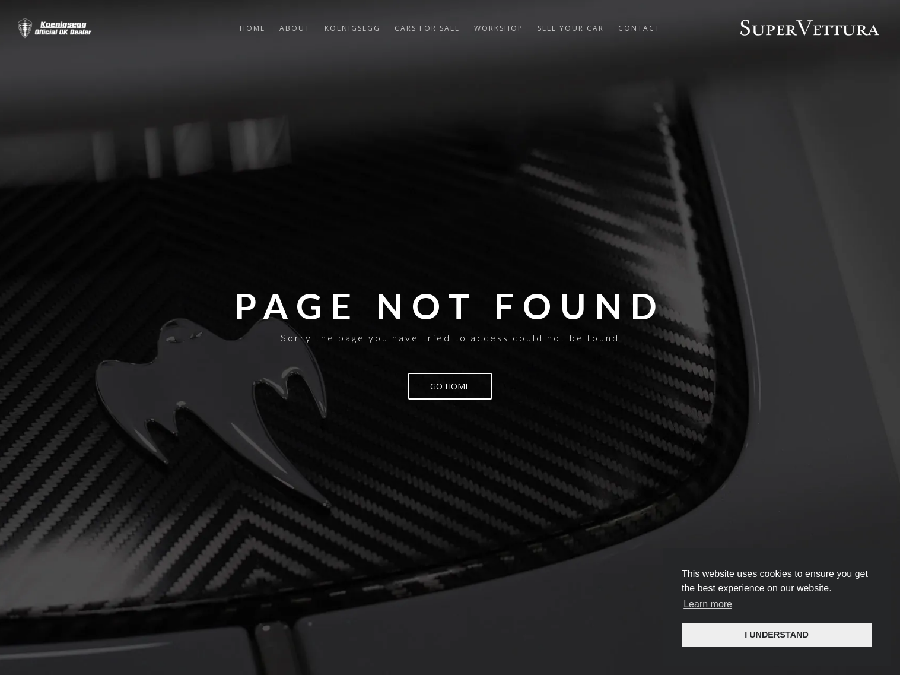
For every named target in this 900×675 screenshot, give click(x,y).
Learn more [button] (707, 604)
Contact (639, 28)
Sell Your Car (571, 28)
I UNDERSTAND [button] (777, 634)
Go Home (450, 386)
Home (252, 28)
